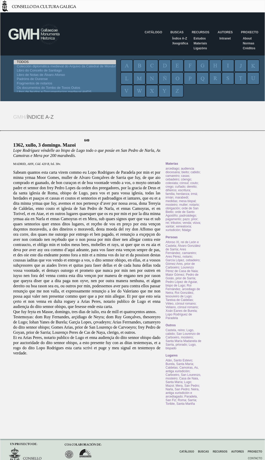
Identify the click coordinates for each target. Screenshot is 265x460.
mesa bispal (187, 201)
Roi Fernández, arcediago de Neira (183, 289)
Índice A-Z (179, 38)
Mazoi (170, 385)
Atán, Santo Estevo (179, 360)
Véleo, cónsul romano (181, 303)
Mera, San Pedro (187, 385)
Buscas (177, 32)
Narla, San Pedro (177, 389)
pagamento (173, 219)
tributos (176, 223)
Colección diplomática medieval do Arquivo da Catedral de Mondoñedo (65, 66)
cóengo (186, 179)
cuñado (180, 186)
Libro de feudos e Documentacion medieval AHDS (65, 92)
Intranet (225, 38)
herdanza (182, 194)
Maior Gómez (175, 274)
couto (194, 183)
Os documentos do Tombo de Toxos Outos (65, 88)
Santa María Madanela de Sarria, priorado (183, 342)
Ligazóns (200, 48)
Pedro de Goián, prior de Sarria (182, 276)
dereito (192, 186)
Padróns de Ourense (65, 79)
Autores (224, 32)
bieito (185, 172)
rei (167, 223)
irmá (194, 194)
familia (170, 194)
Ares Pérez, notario (179, 256)
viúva (196, 223)
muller (183, 205)
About (247, 38)
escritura (184, 190)
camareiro (172, 176)
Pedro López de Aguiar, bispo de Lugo (182, 283)
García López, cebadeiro (182, 260)
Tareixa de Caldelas (179, 300)
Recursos (200, 32)
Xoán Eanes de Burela (181, 311)
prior (194, 219)
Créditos (249, 48)
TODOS (65, 62)
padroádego (187, 215)
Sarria (192, 400)
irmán (169, 197)
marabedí (181, 197)
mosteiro (171, 205)
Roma (182, 400)
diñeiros (171, 190)
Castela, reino (175, 330)
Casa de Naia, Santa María (182, 380)
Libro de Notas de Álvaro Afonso (65, 75)
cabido (195, 172)
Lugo (187, 382)
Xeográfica (180, 43)
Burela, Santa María (179, 364)
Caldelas (172, 367)
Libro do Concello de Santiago (65, 70)
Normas (248, 43)
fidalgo (186, 230)
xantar (170, 226)
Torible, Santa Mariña (180, 404)
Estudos (199, 38)
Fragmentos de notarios (65, 83)
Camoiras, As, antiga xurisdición (182, 369)
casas (185, 176)
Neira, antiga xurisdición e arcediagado (182, 392)
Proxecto (249, 32)
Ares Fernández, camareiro (181, 251)
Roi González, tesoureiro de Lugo (180, 294)
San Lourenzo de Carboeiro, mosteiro (183, 335)
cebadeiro (172, 179)
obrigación (173, 208)
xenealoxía (183, 226)
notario (194, 205)
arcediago (172, 168)
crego (169, 186)
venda (187, 223)
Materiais (200, 43)
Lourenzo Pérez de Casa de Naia (182, 269)
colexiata (172, 183)
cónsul (184, 183)
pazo (186, 219)
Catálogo (153, 32)
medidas (171, 201)
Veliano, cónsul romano (182, 307)
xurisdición (173, 230)
